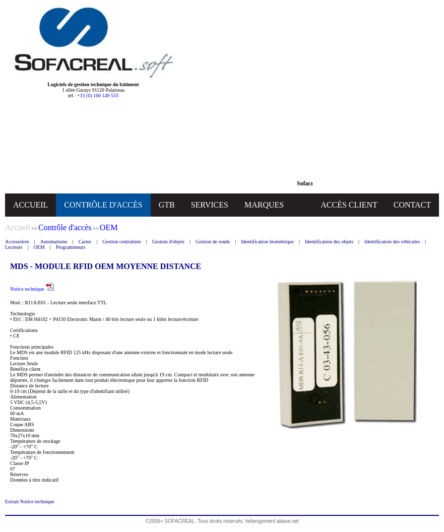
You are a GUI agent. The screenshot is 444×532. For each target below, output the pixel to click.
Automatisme (54, 241)
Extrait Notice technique (29, 501)
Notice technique (32, 289)
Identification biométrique (267, 241)
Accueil (17, 227)
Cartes (85, 241)
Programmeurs (71, 247)
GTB (167, 205)
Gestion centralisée (121, 241)
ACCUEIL (30, 205)
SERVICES (209, 205)
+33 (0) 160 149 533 (97, 95)
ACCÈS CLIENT (349, 205)
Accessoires (17, 241)
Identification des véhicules (392, 241)
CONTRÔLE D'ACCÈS (103, 205)
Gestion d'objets (168, 241)
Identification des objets (329, 241)
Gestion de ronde (213, 241)
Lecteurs (13, 247)
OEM (38, 247)
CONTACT (412, 205)
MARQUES (264, 205)
